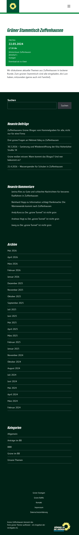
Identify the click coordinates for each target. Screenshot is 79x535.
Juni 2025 (12, 312)
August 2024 (14, 364)
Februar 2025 (14, 338)
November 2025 (15, 285)
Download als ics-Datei (18, 57)
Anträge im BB (15, 436)
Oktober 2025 (14, 292)
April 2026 (13, 253)
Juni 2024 (12, 377)
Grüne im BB (14, 449)
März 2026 (13, 259)
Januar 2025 (13, 344)
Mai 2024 (12, 384)
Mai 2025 (12, 318)
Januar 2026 (13, 272)
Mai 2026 (12, 246)
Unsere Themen (15, 456)
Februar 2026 (14, 266)
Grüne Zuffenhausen (27, 5)
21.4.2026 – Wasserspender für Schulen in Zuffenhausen (35, 162)
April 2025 (13, 325)
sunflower (26, 521)
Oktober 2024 (14, 357)
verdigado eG (12, 524)
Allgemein (12, 430)
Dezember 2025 (15, 279)
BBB (10, 443)
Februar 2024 (14, 403)
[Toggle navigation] (69, 18)
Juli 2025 (12, 305)
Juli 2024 (12, 370)
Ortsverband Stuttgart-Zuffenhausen (35, 8)
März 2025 (13, 331)
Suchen (12, 96)
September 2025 (16, 299)
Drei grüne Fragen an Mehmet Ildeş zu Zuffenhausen (33, 136)
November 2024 (15, 351)
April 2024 (13, 390)
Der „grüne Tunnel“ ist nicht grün (40, 208)
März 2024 (13, 397)
